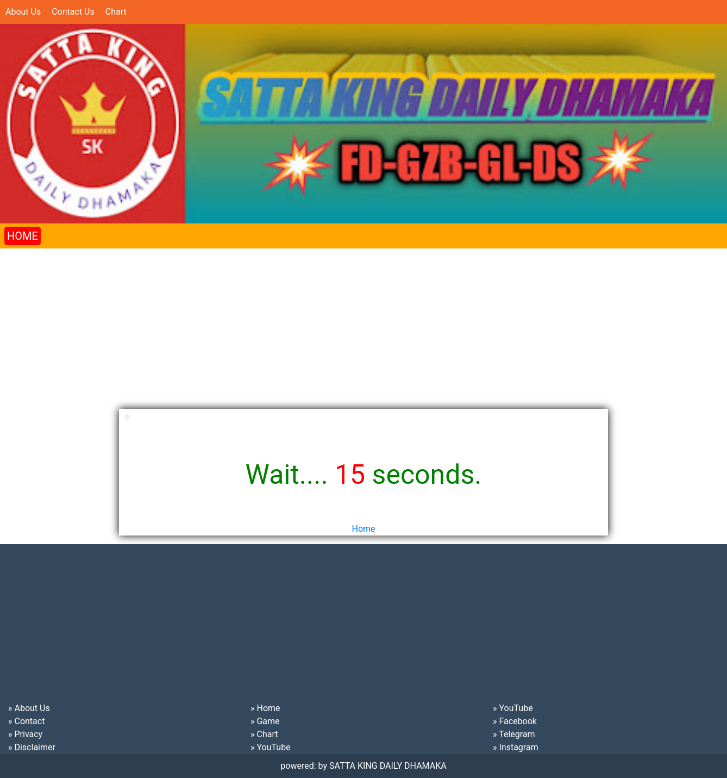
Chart (116, 12)
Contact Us (73, 12)
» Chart (264, 734)
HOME (22, 235)
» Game (265, 721)
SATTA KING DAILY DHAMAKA (388, 766)
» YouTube (270, 747)
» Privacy (25, 734)
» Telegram (514, 734)
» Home (265, 708)
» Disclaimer (31, 747)
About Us (23, 12)
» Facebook (515, 721)
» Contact (26, 721)
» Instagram (515, 747)
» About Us (29, 708)
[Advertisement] (326, 324)
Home (363, 529)
